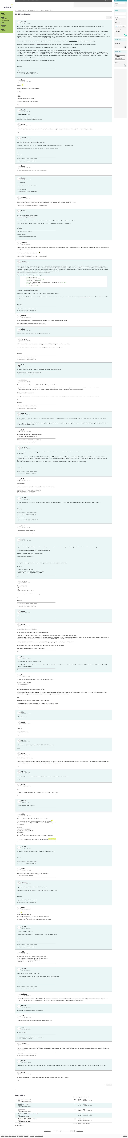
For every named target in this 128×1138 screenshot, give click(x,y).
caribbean (24, 994)
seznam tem (117, 43)
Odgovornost (20, 1136)
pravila (3, 30)
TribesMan (24, 21)
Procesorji (28, 1121)
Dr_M (22, 364)
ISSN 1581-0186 (39, 1136)
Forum (2, 17)
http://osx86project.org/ (31, 333)
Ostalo (2, 29)
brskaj (3, 26)
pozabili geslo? (118, 31)
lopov (84, 1119)
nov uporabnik (118, 29)
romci (23, 210)
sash (84, 1109)
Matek (19, 1120)
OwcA (25, 73)
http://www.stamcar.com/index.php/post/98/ (26, 185)
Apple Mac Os (21, 1109)
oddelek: (61, 1131)
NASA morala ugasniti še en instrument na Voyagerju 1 (32, 0)
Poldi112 (23, 110)
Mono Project (73, 202)
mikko (23, 814)
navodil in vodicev (73, 41)
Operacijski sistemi (26, 1106)
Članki (2, 22)
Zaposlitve (3, 25)
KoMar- (23, 178)
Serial (19, 1110)
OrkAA (19, 1115)
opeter (23, 1027)
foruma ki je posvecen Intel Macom (39, 44)
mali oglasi (4, 18)
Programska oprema (27, 1101)
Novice (2, 13)
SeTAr (19, 1100)
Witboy (23, 329)
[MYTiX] (23, 740)
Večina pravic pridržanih (10, 1136)
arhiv (3, 14)
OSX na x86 (21, 1099)
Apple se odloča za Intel (24, 1118)
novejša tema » (79, 1131)
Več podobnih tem (19, 1125)
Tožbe (27, 1116)
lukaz (22, 712)
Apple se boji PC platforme (25, 1113)
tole (21, 543)
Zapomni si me (119, 19)
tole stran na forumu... (84, 296)
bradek (23, 166)
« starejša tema (47, 1131)
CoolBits (23, 1005)
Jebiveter (24, 197)
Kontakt (32, 1136)
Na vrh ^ (125, 1136)
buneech (23, 1060)
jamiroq (23, 315)
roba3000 (20, 1105)
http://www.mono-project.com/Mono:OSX (26, 217)
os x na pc (20, 1104)
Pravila (2, 1136)
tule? (18, 789)
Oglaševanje (26, 1136)
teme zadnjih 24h (6, 20)
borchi (23, 80)
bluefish (84, 1099)
